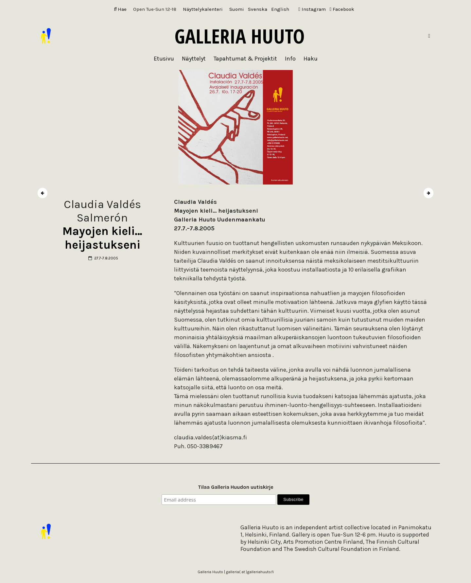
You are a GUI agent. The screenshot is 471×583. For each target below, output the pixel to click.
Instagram (311, 9)
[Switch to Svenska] (257, 9)
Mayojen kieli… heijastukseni (102, 238)
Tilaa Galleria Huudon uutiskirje (235, 487)
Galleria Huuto (240, 36)
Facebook (342, 9)
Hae (120, 9)
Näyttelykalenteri (203, 9)
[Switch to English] (280, 9)
